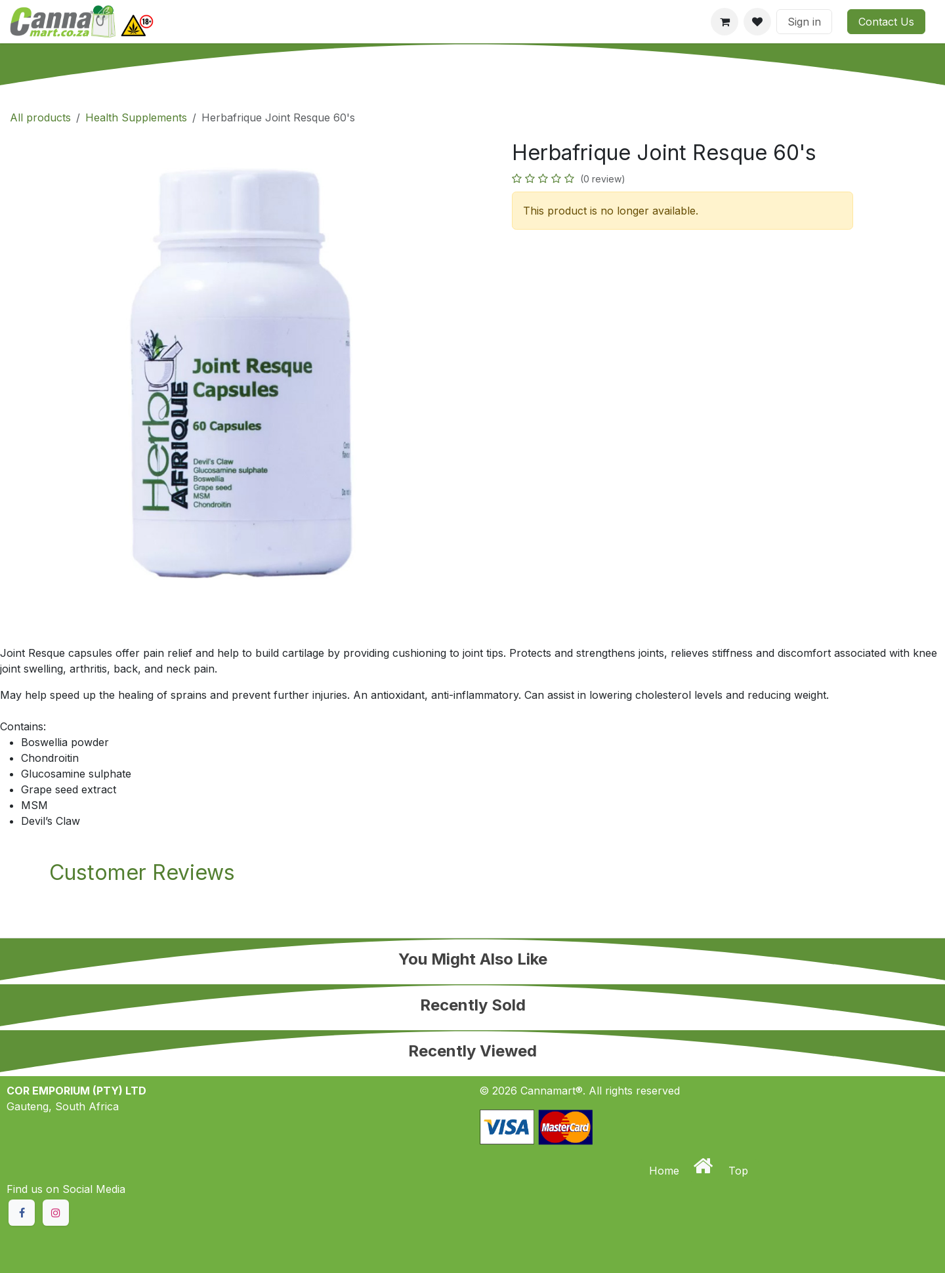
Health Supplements (136, 117)
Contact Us (886, 21)
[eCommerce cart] (724, 21)
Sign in (804, 21)
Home (665, 1170)
